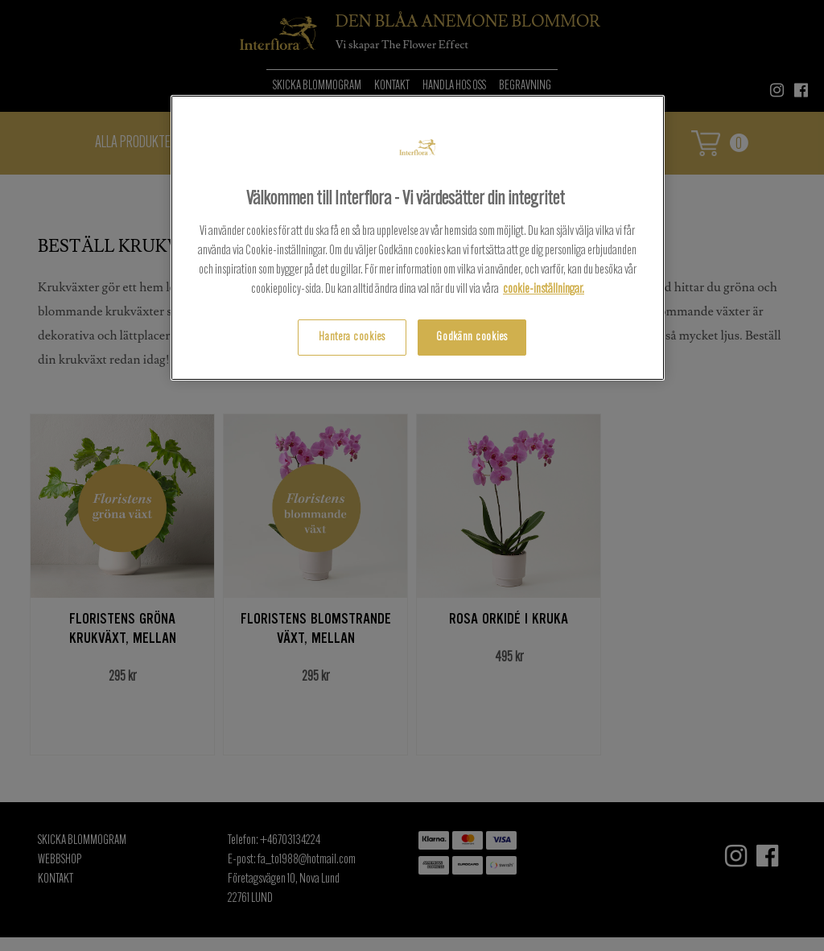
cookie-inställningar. (543, 289)
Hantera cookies (352, 337)
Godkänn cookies (472, 337)
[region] (418, 238)
